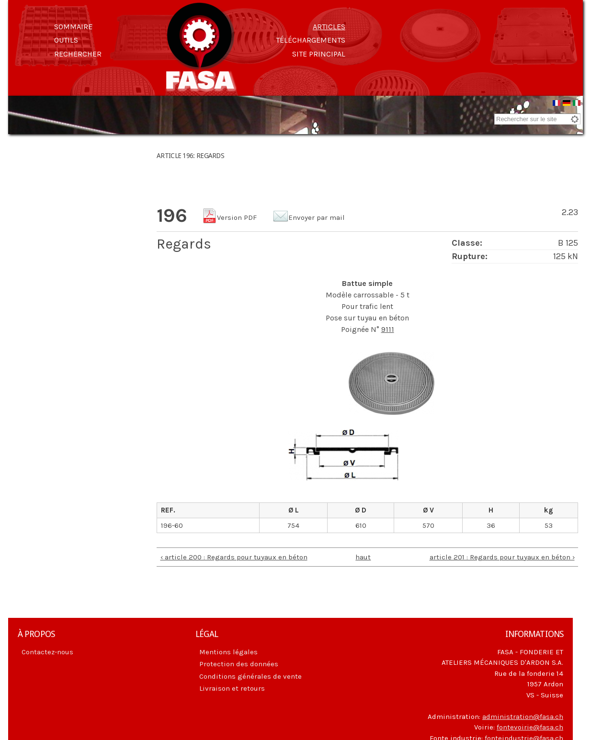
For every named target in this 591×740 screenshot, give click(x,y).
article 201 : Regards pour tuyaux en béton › (502, 557)
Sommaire (73, 26)
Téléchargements (310, 40)
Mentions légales (228, 652)
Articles (329, 26)
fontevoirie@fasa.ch (530, 727)
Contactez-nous (47, 652)
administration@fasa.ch (522, 716)
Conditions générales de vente (250, 676)
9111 (387, 329)
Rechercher (78, 53)
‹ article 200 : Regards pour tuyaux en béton (233, 557)
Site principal (318, 53)
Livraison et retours (232, 688)
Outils (66, 40)
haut (363, 557)
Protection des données (238, 664)
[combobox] (537, 119)
